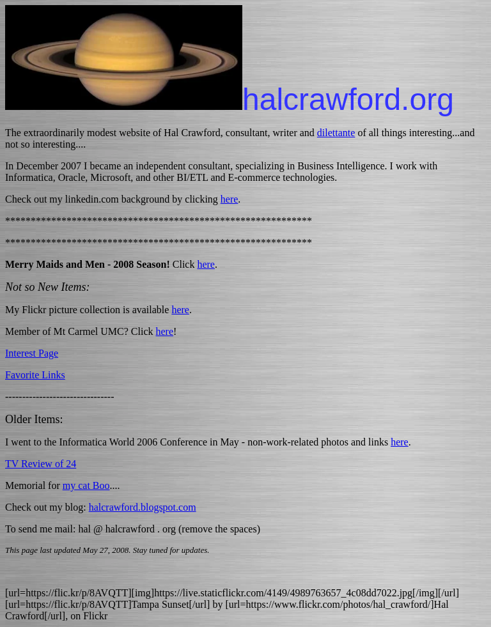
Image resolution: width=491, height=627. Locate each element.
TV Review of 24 (40, 463)
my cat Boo (86, 485)
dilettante (336, 132)
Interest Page (31, 353)
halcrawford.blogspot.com (142, 507)
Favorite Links (35, 374)
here (229, 199)
